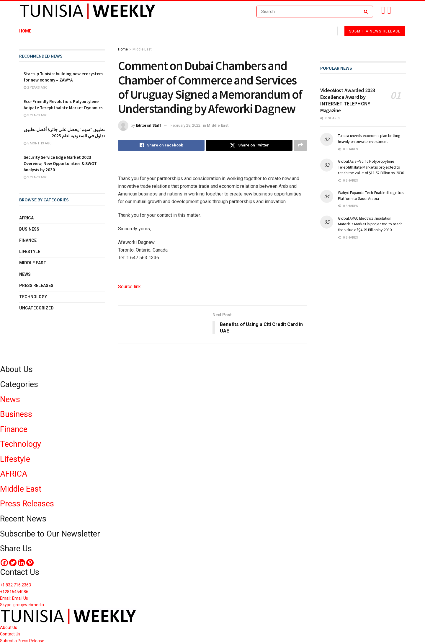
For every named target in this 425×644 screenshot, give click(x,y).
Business (29, 229)
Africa (26, 218)
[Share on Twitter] (249, 145)
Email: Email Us (14, 598)
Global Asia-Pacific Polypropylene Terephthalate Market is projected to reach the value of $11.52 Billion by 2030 (371, 167)
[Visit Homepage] (87, 11)
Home (25, 31)
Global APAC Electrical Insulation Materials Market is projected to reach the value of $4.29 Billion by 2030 (370, 224)
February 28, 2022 (185, 125)
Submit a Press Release (22, 640)
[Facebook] (4, 562)
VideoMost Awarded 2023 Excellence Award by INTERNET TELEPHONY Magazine (347, 100)
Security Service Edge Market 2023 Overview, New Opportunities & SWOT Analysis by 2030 (60, 163)
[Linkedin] (21, 562)
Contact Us (10, 634)
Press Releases (36, 285)
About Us (8, 627)
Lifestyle (29, 251)
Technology (33, 296)
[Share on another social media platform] (300, 145)
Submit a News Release (375, 31)
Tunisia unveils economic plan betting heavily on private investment (369, 138)
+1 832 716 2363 (15, 585)
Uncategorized (36, 308)
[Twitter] (13, 562)
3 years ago (36, 115)
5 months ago (38, 143)
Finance (28, 240)
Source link (129, 286)
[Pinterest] (30, 562)
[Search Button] (367, 11)
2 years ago (36, 87)
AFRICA (13, 474)
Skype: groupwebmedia (22, 605)
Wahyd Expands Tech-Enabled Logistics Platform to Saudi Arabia (371, 195)
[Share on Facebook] (161, 145)
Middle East (142, 49)
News (25, 274)
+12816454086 (14, 591)
